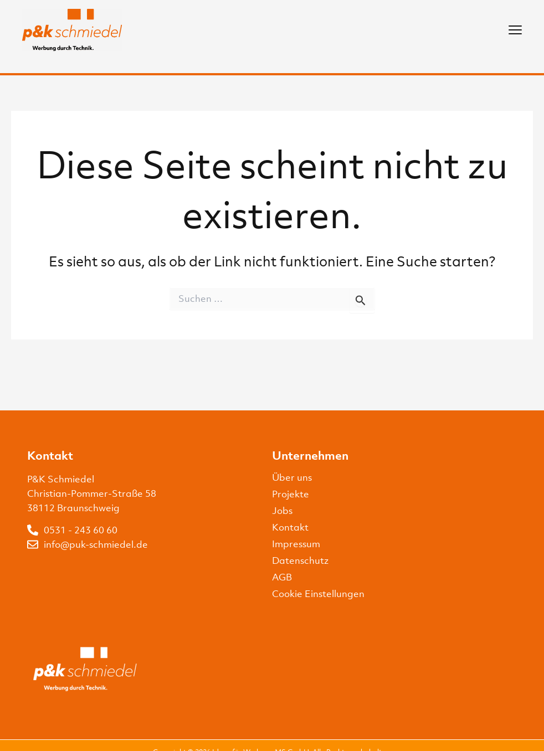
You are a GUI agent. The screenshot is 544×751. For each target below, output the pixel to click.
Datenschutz (300, 560)
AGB (282, 577)
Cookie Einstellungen (318, 593)
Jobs (282, 510)
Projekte (290, 494)
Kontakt (290, 527)
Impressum (296, 543)
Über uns (292, 477)
